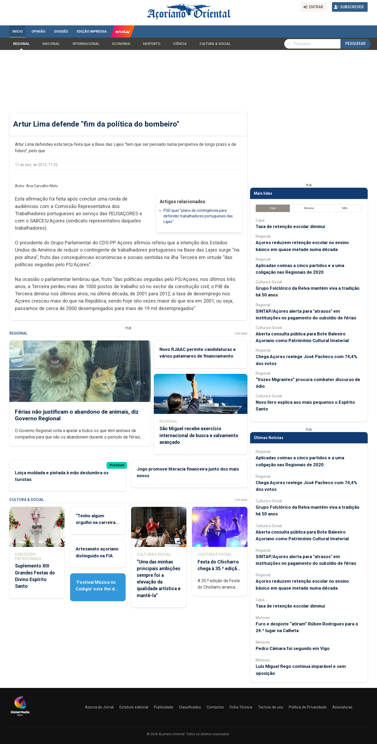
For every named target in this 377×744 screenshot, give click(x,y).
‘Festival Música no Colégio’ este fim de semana (96, 588)
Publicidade (163, 707)
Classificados (190, 707)
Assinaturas (342, 707)
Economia (121, 44)
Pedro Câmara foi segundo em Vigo (293, 648)
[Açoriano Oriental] (20, 716)
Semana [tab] (309, 208)
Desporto (151, 44)
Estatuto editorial (133, 707)
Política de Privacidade (308, 707)
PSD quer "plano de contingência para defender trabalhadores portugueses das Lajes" (198, 216)
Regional (21, 44)
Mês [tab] (345, 208)
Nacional (51, 44)
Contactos (215, 707)
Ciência (180, 44)
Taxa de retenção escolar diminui (290, 226)
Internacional (86, 44)
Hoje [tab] (273, 208)
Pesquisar (355, 43)
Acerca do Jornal (99, 707)
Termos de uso (270, 707)
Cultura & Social (215, 44)
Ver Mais (241, 333)
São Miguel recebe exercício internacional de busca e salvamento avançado (198, 435)
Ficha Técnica (241, 707)
